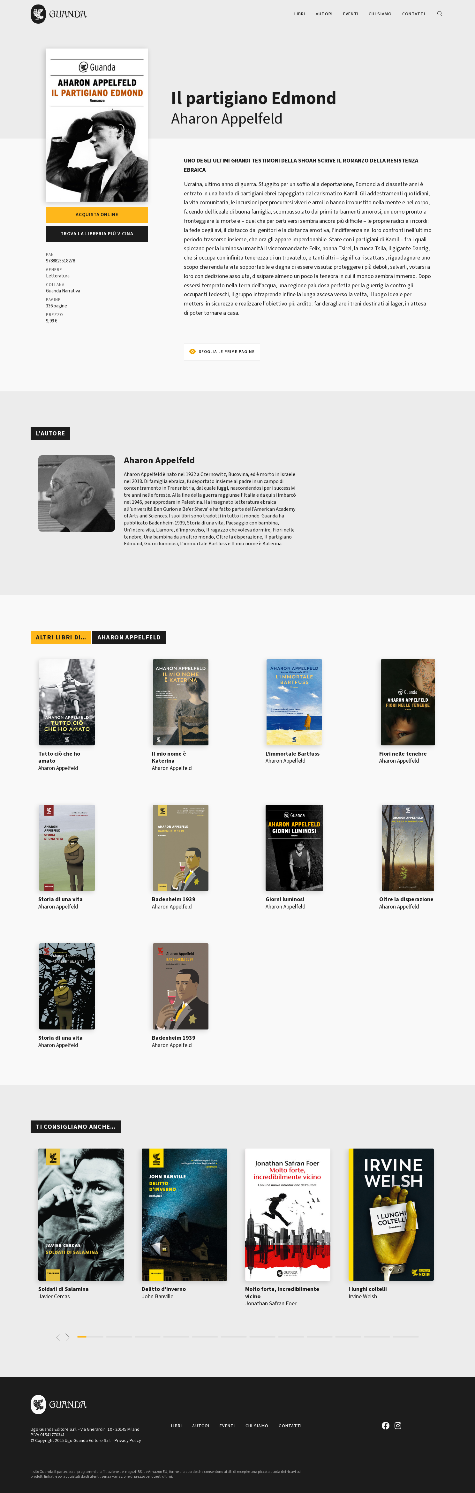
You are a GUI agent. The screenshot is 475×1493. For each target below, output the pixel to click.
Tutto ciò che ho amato (59, 757)
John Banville (157, 1297)
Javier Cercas (54, 1297)
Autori (324, 14)
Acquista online (97, 214)
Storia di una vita (60, 899)
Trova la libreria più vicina (97, 233)
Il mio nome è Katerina (169, 757)
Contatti (413, 14)
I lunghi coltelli (368, 1289)
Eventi (351, 14)
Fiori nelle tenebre (403, 754)
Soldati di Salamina (63, 1289)
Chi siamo (380, 14)
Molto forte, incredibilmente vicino (282, 1293)
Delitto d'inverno (164, 1289)
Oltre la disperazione (406, 899)
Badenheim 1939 (173, 899)
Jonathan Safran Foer (271, 1304)
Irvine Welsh (363, 1297)
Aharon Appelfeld (227, 119)
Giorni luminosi (285, 899)
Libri (299, 14)
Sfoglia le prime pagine (227, 352)
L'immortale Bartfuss (293, 754)
